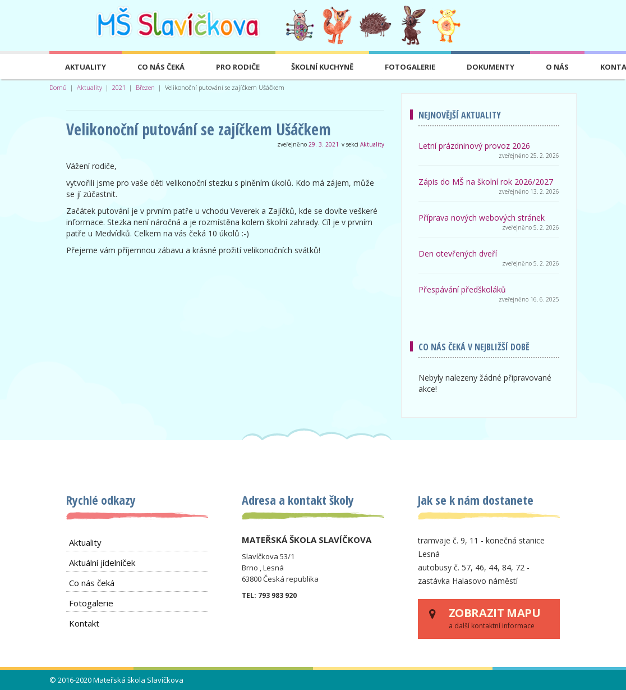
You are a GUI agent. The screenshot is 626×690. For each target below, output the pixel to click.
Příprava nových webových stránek (481, 217)
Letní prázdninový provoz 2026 (474, 145)
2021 (119, 87)
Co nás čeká (161, 67)
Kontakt (84, 623)
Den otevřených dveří (457, 253)
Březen (145, 87)
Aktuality (85, 67)
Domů (58, 87)
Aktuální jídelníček (102, 562)
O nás (557, 67)
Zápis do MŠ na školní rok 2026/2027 (485, 181)
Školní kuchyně (322, 67)
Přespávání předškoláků (462, 289)
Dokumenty (490, 67)
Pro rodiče (238, 67)
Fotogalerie (410, 67)
